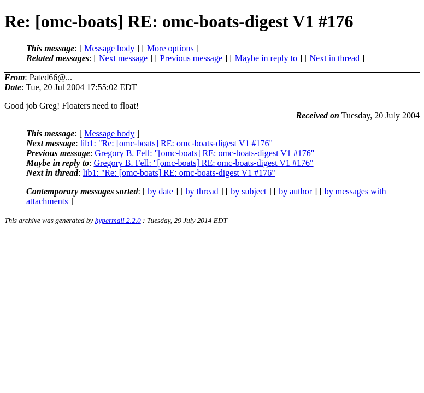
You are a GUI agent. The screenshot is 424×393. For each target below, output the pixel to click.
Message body (109, 48)
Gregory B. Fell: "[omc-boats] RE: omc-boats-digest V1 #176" (204, 153)
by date (160, 191)
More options (170, 48)
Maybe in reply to (266, 58)
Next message (123, 58)
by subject (248, 191)
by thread (202, 191)
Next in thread (335, 58)
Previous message (191, 58)
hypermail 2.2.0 (118, 220)
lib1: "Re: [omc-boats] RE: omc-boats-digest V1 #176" (176, 143)
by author (295, 191)
